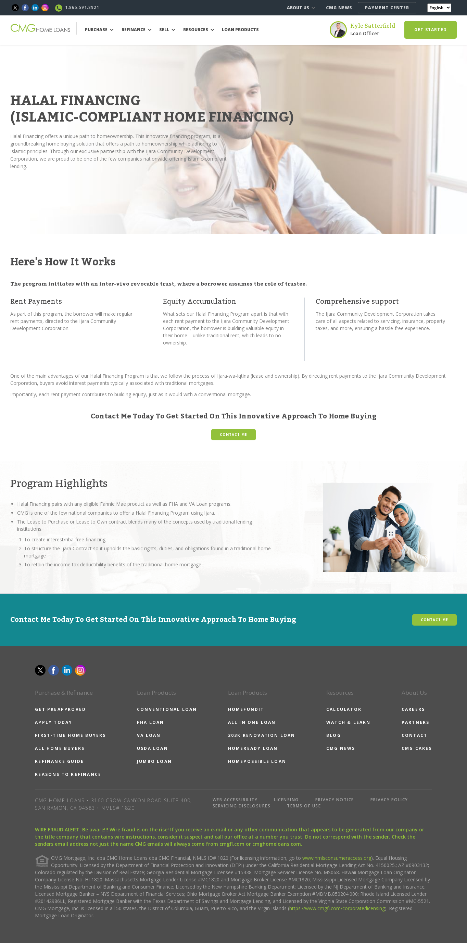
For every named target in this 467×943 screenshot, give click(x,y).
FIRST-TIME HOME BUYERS (70, 735)
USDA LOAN (152, 748)
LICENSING (286, 800)
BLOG (333, 735)
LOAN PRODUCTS (240, 30)
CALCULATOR (344, 709)
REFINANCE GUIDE (59, 761)
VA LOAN (149, 735)
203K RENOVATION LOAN (261, 735)
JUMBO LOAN (154, 761)
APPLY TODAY (53, 722)
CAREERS (413, 709)
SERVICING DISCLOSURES (242, 806)
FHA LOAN (150, 722)
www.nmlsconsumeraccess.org (336, 858)
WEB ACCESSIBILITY (235, 800)
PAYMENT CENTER (387, 8)
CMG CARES (417, 748)
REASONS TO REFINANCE (68, 774)
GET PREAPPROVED (60, 709)
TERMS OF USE (304, 806)
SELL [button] (167, 30)
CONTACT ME (233, 434)
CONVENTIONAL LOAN (167, 709)
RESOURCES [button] (198, 30)
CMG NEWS (339, 8)
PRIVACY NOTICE (334, 800)
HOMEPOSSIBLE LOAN (257, 761)
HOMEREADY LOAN (253, 748)
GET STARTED (430, 30)
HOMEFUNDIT (246, 709)
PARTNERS (416, 722)
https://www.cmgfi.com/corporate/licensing (337, 908)
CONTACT (414, 735)
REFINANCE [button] (137, 30)
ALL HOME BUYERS (60, 748)
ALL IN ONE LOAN (252, 722)
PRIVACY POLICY (389, 800)
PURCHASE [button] (99, 30)
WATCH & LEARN (348, 722)
